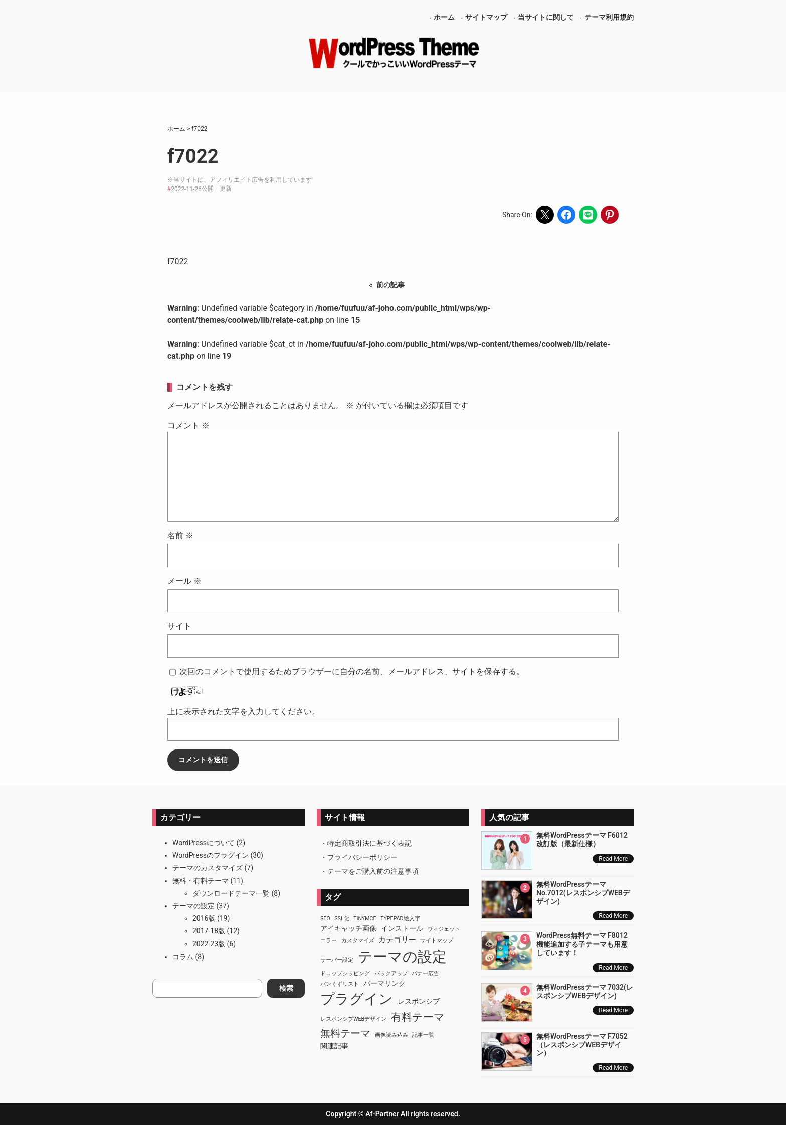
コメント (188, 425)
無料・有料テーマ (200, 881)
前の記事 (390, 285)
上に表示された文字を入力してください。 (243, 711)
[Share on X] (545, 215)
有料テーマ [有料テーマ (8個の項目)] (418, 1017)
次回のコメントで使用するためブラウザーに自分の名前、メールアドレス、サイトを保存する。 (351, 671)
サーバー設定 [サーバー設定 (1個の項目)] (336, 960)
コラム (182, 957)
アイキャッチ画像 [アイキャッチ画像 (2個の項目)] (348, 928)
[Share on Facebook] (566, 215)
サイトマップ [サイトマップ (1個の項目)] (436, 940)
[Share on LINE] (588, 215)
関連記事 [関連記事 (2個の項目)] (334, 1046)
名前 (180, 535)
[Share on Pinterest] (610, 215)
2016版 (203, 918)
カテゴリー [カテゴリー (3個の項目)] (397, 939)
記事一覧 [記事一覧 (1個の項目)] (423, 1035)
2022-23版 (208, 944)
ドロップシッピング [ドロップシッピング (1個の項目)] (345, 973)
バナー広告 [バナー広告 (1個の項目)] (425, 973)
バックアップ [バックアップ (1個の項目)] (391, 973)
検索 (286, 988)
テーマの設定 (193, 906)
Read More (613, 858)
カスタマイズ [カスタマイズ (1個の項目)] (357, 940)
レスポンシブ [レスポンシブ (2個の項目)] (419, 1001)
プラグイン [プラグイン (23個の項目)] (356, 999)
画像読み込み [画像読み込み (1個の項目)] (391, 1035)
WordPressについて (203, 843)
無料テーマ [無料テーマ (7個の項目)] (345, 1033)
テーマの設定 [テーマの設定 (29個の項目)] (402, 956)
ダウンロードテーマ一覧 (231, 893)
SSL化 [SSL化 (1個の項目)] (341, 918)
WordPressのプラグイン (210, 855)
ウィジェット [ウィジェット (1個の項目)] (443, 929)
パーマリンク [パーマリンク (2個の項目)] (384, 983)
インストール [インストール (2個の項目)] (402, 928)
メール (184, 581)
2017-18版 (208, 931)
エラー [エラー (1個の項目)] (328, 940)
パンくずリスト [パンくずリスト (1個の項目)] (339, 984)
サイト (179, 626)
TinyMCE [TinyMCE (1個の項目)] (364, 918)
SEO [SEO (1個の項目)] (325, 918)
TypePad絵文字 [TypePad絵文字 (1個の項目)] (400, 918)
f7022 (177, 261)
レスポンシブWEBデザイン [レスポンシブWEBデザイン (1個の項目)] (353, 1019)
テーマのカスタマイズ (207, 868)
